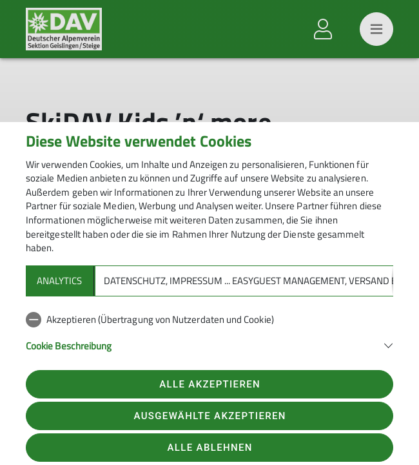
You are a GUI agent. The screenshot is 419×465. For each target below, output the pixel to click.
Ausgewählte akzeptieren (210, 416)
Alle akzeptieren (209, 384)
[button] (209, 344)
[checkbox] (209, 320)
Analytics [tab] (59, 280)
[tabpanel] (209, 340)
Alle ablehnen (210, 447)
